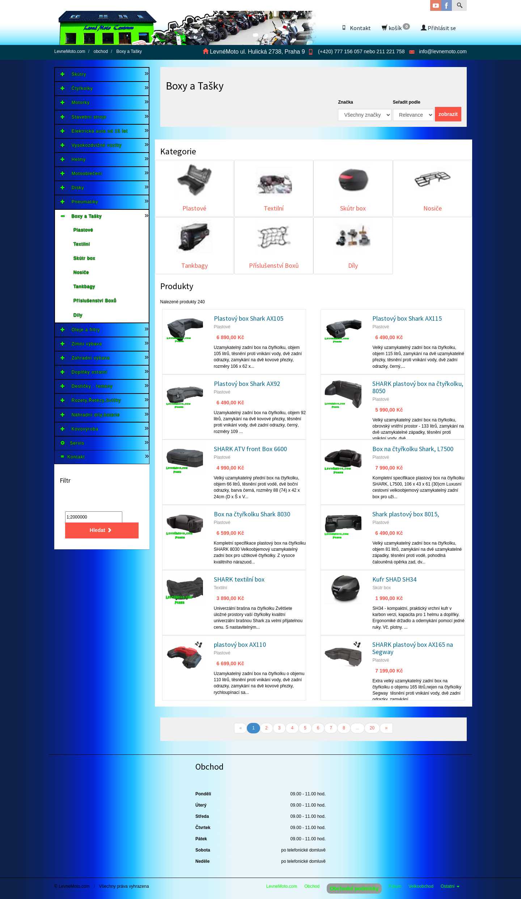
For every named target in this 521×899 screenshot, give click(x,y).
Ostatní (450, 886)
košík (396, 27)
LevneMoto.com (281, 886)
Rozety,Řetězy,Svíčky (90, 400)
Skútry (73, 74)
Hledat (102, 530)
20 (372, 728)
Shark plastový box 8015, (405, 514)
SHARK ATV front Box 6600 (250, 449)
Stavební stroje (83, 117)
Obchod (311, 886)
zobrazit (448, 114)
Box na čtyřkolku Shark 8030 (252, 514)
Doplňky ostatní (83, 372)
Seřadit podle (406, 102)
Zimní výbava (81, 343)
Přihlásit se (438, 28)
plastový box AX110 (240, 644)
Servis (72, 443)
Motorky (75, 102)
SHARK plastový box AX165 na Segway (412, 648)
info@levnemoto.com (443, 51)
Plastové (83, 230)
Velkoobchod (420, 886)
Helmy (73, 159)
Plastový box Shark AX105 (248, 318)
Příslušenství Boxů (95, 300)
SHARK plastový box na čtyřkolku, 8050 (417, 387)
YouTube (435, 5)
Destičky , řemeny (86, 386)
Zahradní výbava (85, 358)
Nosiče (81, 272)
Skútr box (84, 258)
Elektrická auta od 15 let (94, 131)
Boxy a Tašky (81, 216)
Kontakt (356, 28)
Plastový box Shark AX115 (407, 318)
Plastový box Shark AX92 (247, 383)
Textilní (81, 244)
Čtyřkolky (76, 88)
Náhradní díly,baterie (90, 414)
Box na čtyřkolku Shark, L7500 (412, 449)
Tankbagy (84, 286)
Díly (77, 315)
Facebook (446, 5)
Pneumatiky (79, 201)
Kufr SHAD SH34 (394, 579)
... (357, 728)
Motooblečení (81, 173)
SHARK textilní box (239, 579)
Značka (345, 102)
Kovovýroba (79, 429)
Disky (72, 187)
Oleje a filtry (80, 329)
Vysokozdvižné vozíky (91, 145)
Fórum (395, 886)
